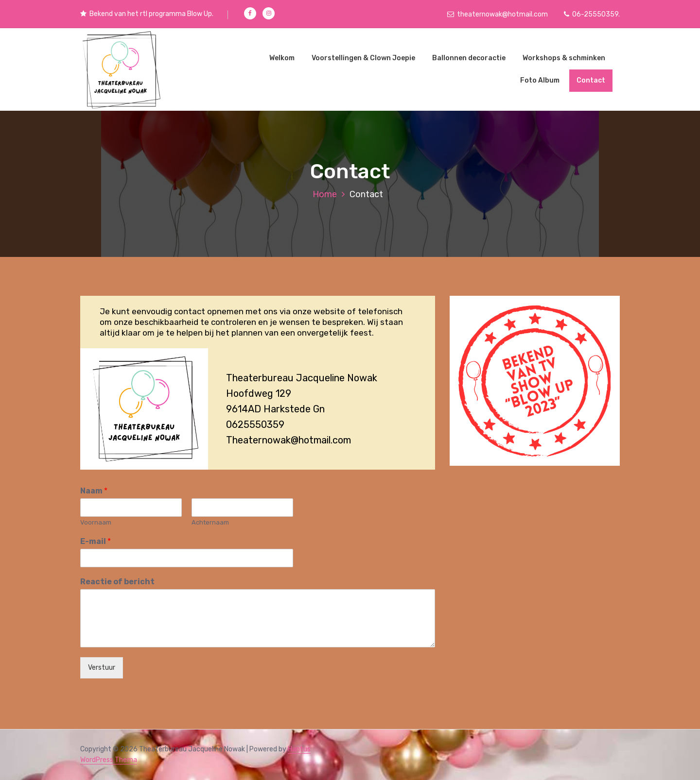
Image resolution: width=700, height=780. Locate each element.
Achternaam (210, 522)
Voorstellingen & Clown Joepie (363, 58)
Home (325, 194)
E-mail (95, 541)
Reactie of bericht (117, 581)
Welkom (282, 58)
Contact (591, 80)
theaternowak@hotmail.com (497, 14)
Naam (93, 490)
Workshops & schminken (564, 58)
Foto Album (540, 80)
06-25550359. (592, 14)
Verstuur (101, 667)
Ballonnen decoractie (469, 58)
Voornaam (95, 522)
